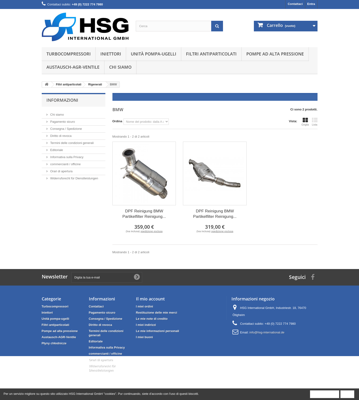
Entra (311, 4)
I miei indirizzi (146, 325)
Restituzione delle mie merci (156, 312)
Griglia (305, 122)
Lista (315, 122)
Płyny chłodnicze (54, 343)
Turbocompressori (68, 54)
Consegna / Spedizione (66, 127)
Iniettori (110, 54)
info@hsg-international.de (266, 332)
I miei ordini (144, 306)
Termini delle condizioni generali (72, 141)
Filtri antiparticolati (211, 54)
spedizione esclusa (151, 231)
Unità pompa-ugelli (153, 54)
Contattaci (295, 4)
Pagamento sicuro (62, 120)
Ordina (117, 121)
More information (324, 394)
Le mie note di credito (152, 318)
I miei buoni (144, 337)
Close (347, 394)
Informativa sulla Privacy (67, 155)
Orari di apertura (61, 169)
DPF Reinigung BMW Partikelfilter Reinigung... (144, 214)
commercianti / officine (65, 162)
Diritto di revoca (61, 134)
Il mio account (150, 299)
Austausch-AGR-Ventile (72, 67)
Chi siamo (120, 67)
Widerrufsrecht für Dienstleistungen (74, 176)
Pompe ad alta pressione (275, 54)
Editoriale (56, 148)
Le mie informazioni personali (157, 331)
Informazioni (62, 100)
